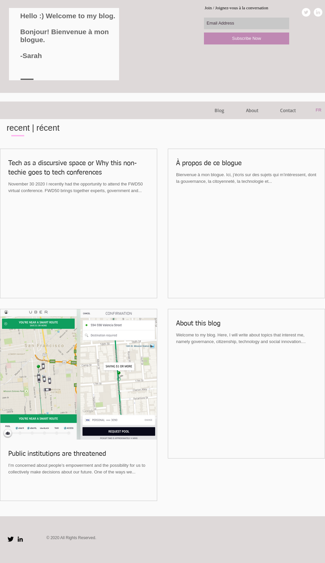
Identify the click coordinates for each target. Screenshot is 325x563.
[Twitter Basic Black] (10, 539)
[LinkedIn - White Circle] (318, 12)
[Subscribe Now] (246, 38)
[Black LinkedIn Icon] (20, 539)
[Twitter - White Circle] (306, 12)
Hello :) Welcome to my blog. (67, 16)
